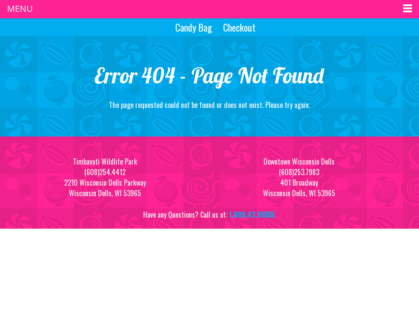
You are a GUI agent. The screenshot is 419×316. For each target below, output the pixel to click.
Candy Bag (192, 27)
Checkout (239, 27)
